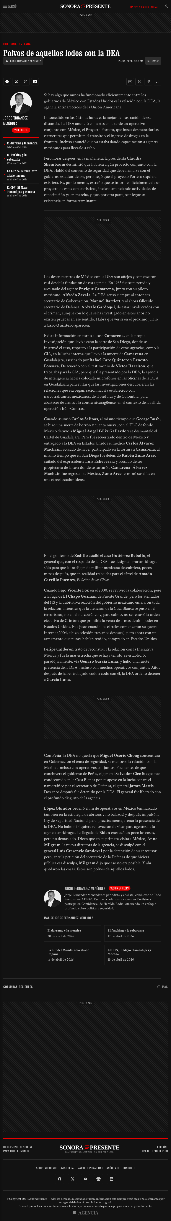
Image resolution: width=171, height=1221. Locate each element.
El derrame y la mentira (64, 930)
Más (162, 986)
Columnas (153, 61)
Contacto (128, 1168)
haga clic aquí (108, 1206)
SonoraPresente (85, 6)
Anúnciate (112, 1168)
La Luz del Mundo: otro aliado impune (68, 952)
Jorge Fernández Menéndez (23, 61)
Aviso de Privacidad (90, 1168)
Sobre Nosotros (46, 1168)
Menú (10, 6)
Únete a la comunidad (144, 7)
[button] (130, 82)
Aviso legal (67, 1168)
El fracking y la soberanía (126, 930)
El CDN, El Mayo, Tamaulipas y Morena (129, 952)
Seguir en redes (119, 888)
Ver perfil (21, 130)
